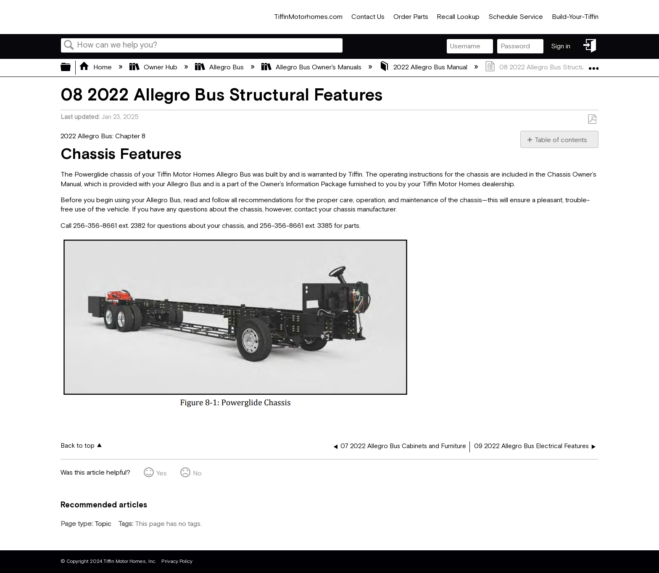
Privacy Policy (176, 561)
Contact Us (368, 17)
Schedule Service (515, 17)
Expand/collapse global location (593, 65)
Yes (161, 473)
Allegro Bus (220, 67)
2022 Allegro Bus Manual (424, 67)
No (197, 473)
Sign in (560, 46)
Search (69, 46)
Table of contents (561, 140)
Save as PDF (592, 119)
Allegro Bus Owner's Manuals (312, 67)
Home (96, 67)
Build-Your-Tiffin (575, 17)
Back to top (78, 446)
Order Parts (410, 17)
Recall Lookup (458, 17)
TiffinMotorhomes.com (308, 17)
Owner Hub (154, 67)
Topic (103, 524)
